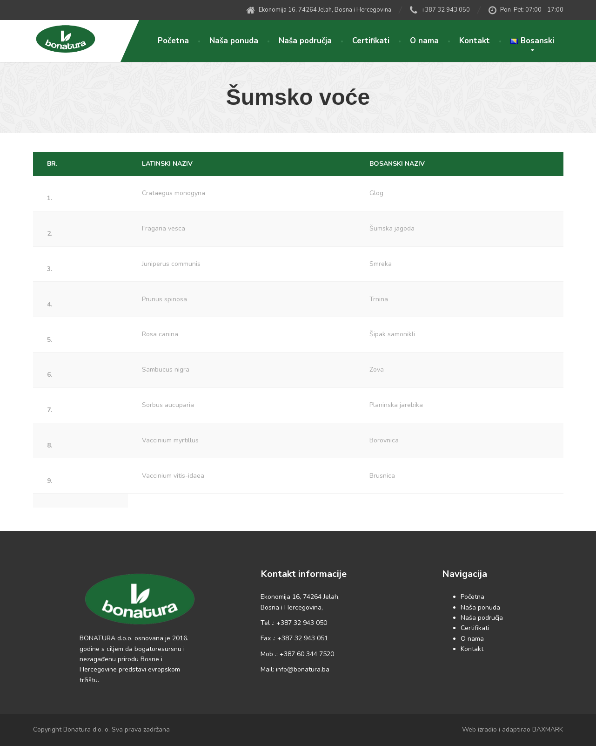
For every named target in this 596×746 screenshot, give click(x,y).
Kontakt (474, 40)
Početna (173, 40)
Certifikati (370, 40)
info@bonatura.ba (302, 669)
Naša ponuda (233, 40)
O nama (424, 40)
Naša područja (305, 40)
